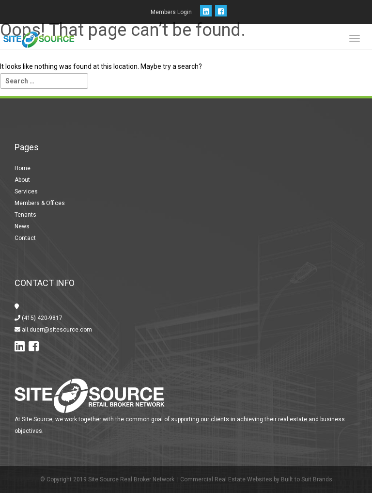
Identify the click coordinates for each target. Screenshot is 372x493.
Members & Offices (40, 203)
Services (26, 191)
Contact (25, 238)
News (22, 226)
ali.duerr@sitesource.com (56, 329)
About (22, 179)
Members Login (171, 12)
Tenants (25, 214)
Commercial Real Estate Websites (226, 479)
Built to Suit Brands (306, 479)
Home (23, 168)
